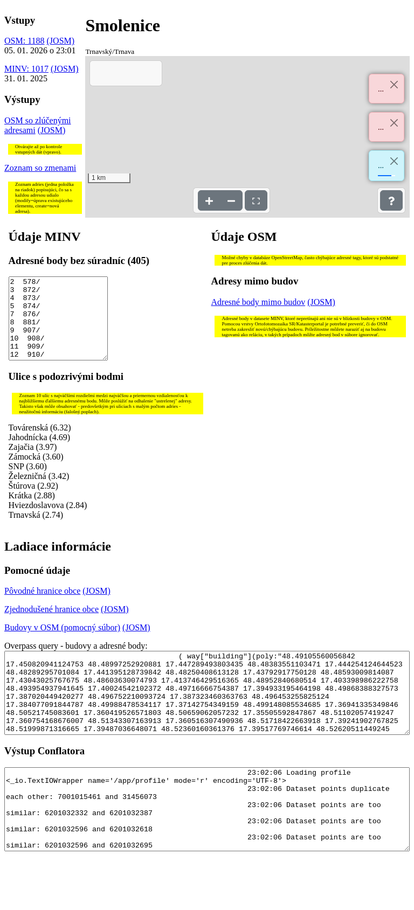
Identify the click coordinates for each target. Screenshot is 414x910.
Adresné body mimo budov (258, 302)
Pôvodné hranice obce (42, 607)
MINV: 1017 (26, 68)
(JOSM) (61, 40)
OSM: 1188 (24, 40)
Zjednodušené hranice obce (51, 625)
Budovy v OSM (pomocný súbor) (62, 643)
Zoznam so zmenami (40, 167)
